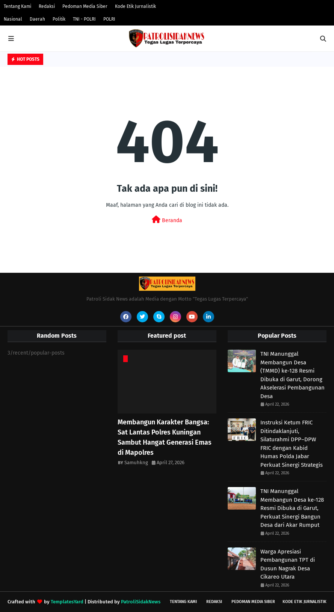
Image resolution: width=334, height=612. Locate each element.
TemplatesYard (67, 601)
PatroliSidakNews (140, 601)
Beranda (167, 220)
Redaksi (47, 6)
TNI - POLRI (84, 19)
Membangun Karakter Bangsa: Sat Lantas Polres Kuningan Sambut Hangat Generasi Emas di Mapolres (165, 437)
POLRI (109, 19)
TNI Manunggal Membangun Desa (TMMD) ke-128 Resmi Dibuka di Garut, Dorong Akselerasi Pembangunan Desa (292, 375)
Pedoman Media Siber (84, 6)
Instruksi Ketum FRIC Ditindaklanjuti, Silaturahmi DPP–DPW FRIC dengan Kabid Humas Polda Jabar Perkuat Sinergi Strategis (291, 443)
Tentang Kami (17, 6)
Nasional (13, 19)
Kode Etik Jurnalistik (135, 6)
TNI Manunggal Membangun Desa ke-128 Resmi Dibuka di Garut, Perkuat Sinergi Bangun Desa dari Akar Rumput (292, 508)
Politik (59, 19)
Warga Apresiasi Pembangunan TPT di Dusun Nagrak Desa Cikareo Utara (287, 564)
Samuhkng (136, 462)
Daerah (37, 19)
